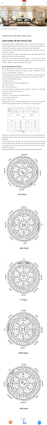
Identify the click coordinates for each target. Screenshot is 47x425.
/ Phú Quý (9, 28)
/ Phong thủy (14, 28)
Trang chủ (4, 28)
